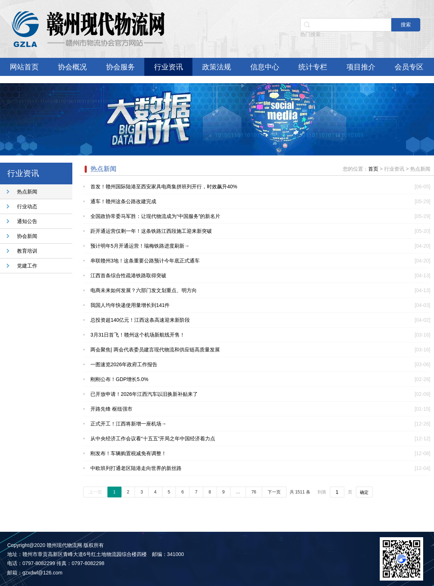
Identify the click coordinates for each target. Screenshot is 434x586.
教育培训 (27, 251)
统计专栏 (312, 67)
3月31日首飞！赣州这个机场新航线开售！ (137, 335)
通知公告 (27, 221)
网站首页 (24, 67)
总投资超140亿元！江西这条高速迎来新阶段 (140, 320)
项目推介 (360, 67)
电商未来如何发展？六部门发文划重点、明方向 (143, 290)
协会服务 (120, 67)
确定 (364, 492)
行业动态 (27, 206)
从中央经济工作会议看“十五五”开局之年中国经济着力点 (152, 438)
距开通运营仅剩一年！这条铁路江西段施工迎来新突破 (151, 231)
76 (253, 492)
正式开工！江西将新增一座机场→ (128, 424)
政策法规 (216, 67)
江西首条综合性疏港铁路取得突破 (128, 275)
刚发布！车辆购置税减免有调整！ (128, 453)
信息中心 (264, 67)
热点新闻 (27, 191)
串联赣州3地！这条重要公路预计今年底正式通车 (145, 261)
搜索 (406, 24)
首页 (373, 169)
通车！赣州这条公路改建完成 (123, 201)
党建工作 (27, 266)
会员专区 (409, 67)
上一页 (95, 492)
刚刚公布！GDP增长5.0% (119, 379)
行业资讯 (168, 67)
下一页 (274, 492)
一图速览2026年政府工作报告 (123, 364)
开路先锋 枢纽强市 (111, 409)
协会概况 (72, 67)
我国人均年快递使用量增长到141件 (130, 305)
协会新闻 (27, 236)
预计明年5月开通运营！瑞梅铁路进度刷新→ (140, 246)
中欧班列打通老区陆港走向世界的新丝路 (136, 468)
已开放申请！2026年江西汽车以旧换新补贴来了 (144, 394)
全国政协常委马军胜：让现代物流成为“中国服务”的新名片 (155, 216)
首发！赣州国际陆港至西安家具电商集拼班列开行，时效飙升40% (163, 186)
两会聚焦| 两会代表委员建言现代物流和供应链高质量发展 (155, 349)
